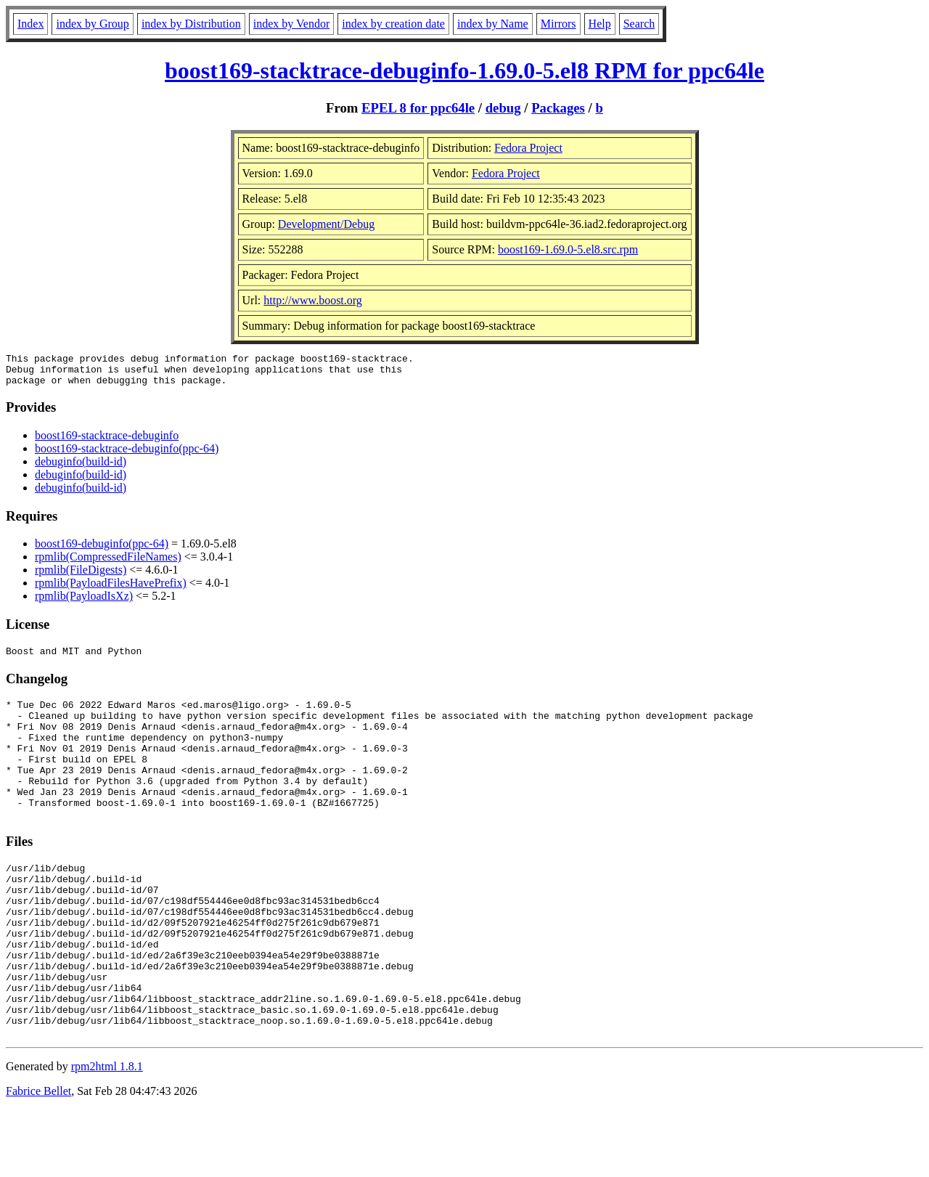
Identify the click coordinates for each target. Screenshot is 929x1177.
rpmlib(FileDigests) (80, 576)
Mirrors (558, 23)
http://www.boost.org (312, 300)
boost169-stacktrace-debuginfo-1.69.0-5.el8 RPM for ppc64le (464, 70)
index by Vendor (291, 23)
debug (503, 107)
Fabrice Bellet (38, 1158)
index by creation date (393, 23)
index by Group (92, 23)
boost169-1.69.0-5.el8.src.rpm (568, 249)
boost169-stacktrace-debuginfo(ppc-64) (126, 455)
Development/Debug (326, 224)
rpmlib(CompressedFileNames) (108, 563)
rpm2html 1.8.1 (107, 1134)
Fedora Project (528, 148)
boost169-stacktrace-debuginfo (107, 442)
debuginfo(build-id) (80, 468)
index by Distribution (191, 23)
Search (639, 23)
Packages (558, 107)
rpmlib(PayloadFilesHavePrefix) (111, 589)
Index (30, 23)
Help (600, 23)
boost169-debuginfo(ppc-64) (101, 550)
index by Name (492, 23)
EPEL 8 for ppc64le (418, 107)
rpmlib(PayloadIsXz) (84, 602)
